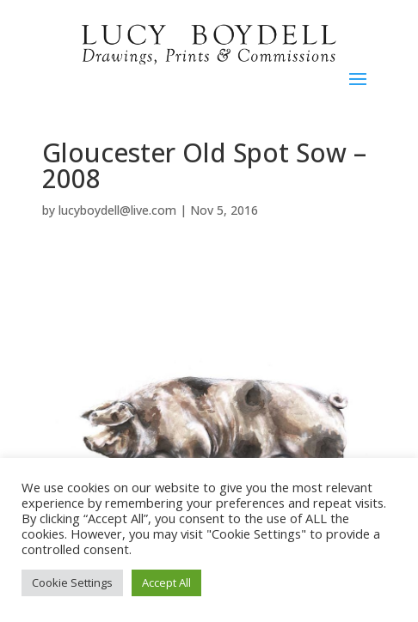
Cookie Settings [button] (72, 582)
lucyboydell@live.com (117, 210)
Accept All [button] (166, 582)
